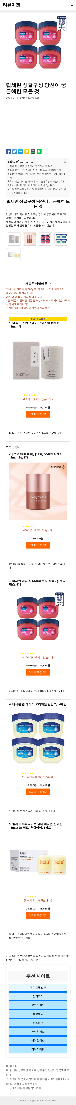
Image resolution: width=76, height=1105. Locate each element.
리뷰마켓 (11, 4)
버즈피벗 (38, 1022)
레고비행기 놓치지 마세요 (20, 292)
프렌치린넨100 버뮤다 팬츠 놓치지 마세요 (29, 307)
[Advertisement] (38, 125)
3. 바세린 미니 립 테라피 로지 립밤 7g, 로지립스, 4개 (37, 181)
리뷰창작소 (38, 1040)
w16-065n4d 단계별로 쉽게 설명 (24, 296)
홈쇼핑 (13, 1065)
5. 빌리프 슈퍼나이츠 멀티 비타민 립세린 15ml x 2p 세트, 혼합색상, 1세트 (38, 191)
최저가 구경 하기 (38, 414)
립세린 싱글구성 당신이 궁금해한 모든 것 (31, 166)
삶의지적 (38, 996)
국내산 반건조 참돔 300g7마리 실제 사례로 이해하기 (35, 289)
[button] (63, 161)
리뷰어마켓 (38, 1049)
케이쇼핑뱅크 (38, 987)
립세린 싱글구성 (19, 1070)
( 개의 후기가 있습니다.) (38, 399)
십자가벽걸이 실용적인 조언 (25, 1088)
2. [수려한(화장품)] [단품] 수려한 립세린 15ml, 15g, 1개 (37, 175)
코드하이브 (38, 1004)
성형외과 (38, 1013)
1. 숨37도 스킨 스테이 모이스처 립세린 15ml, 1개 (35, 170)
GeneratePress (50, 1101)
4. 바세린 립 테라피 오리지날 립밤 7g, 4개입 (33, 185)
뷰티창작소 (38, 1031)
